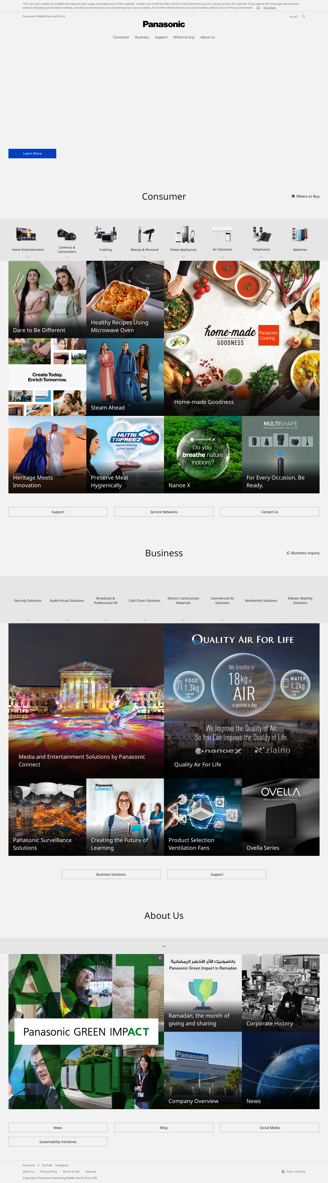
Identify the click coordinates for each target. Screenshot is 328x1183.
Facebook (29, 1165)
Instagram (62, 1165)
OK (258, 8)
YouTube (47, 1165)
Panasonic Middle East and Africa (44, 16)
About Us (28, 1171)
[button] (27, 240)
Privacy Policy (48, 1171)
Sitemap (90, 1171)
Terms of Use (71, 1171)
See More (270, 8)
